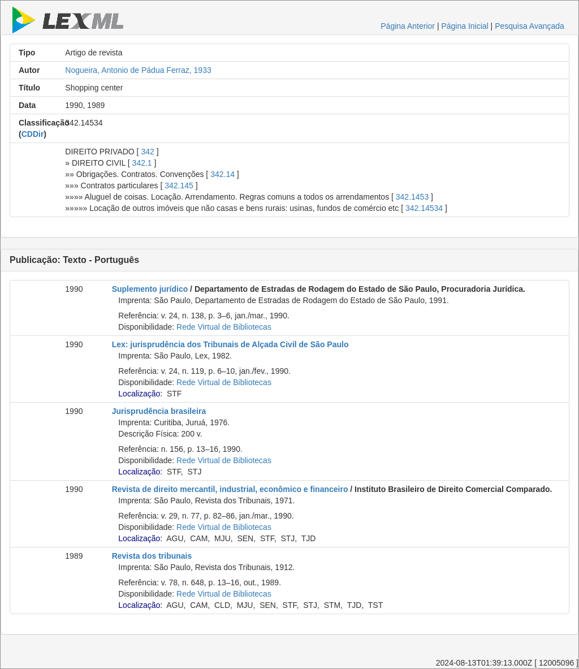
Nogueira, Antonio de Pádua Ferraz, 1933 (138, 70)
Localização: (140, 393)
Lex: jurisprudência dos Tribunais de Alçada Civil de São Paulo (230, 344)
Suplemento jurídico (150, 289)
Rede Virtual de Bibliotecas (223, 326)
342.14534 (424, 208)
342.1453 (412, 196)
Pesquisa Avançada (529, 26)
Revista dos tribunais (152, 555)
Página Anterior (408, 26)
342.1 (142, 162)
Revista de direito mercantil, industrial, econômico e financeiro (230, 489)
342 (147, 151)
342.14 (222, 174)
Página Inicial (464, 26)
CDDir (32, 134)
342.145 (179, 185)
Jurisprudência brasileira (159, 411)
